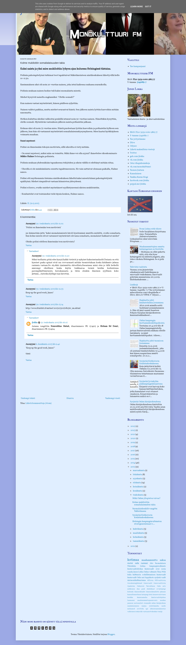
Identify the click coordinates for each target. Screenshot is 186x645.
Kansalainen (135, 173)
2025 (133, 426)
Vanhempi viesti (112, 398)
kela (150, 594)
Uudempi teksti (28, 398)
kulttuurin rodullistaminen (144, 575)
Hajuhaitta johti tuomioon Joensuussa (151, 342)
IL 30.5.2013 (33, 203)
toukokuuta (138, 495)
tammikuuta (139, 541)
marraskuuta (139, 470)
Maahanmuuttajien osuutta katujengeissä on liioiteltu (151, 248)
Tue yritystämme (137, 139)
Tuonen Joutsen (137, 170)
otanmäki (147, 603)
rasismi (144, 563)
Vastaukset (34, 251)
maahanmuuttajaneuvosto (147, 600)
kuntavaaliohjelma (158, 597)
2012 (133, 546)
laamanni (131, 600)
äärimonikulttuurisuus (136, 580)
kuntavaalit (161, 575)
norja (163, 569)
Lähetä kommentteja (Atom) (38, 403)
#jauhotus (131, 586)
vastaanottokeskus (150, 612)
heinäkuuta (138, 486)
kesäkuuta (138, 491)
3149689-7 (141, 82)
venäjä (160, 612)
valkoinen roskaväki (135, 612)
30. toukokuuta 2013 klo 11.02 (49, 223)
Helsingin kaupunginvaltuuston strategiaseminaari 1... (147, 522)
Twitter (133, 153)
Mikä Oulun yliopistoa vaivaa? (146, 498)
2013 (133, 467)
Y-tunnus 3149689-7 (139, 135)
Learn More (136, 6)
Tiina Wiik (161, 572)
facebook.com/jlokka (139, 180)
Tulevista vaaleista (138, 267)
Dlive (132, 142)
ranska (130, 572)
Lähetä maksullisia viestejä (142, 149)
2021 (133, 434)
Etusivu (70, 398)
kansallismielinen (134, 594)
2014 (133, 462)
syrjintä (157, 577)
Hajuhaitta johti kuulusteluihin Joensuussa (151, 301)
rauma (144, 606)
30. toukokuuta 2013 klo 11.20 (55, 256)
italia (129, 575)
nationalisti (138, 603)
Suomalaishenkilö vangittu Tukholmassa (144, 510)
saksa (163, 560)
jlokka (34, 322)
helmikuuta (138, 537)
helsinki (130, 592)
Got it (148, 6)
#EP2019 (150, 580)
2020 (133, 438)
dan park (141, 589)
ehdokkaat (151, 589)
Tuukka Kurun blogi (139, 177)
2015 (133, 458)
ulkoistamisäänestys (158, 609)
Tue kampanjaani (138, 66)
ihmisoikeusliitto (152, 592)
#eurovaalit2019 (160, 583)
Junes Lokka (138, 572)
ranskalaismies (133, 606)
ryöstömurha (154, 606)
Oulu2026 (140, 586)
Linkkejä (134, 284)
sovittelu (140, 609)
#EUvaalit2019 (160, 580)
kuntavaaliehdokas (135, 569)
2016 (133, 454)
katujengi (145, 594)
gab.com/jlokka (137, 156)
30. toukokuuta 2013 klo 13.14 (49, 304)
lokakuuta (137, 474)
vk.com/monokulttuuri (140, 166)
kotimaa (133, 560)
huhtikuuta (138, 529)
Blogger (111, 634)
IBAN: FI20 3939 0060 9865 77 (143, 132)
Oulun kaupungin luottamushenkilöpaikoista (151, 321)
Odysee (133, 146)
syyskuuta (138, 478)
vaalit (163, 577)
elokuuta (137, 482)
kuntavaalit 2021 (152, 569)
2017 (133, 450)
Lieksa (142, 566)
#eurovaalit (148, 583)
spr (147, 609)
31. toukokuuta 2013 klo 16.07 (54, 322)
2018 (133, 446)
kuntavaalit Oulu (134, 577)
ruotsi (130, 563)
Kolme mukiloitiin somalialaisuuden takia (143, 503)
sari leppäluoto (147, 577)
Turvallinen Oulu (153, 586)
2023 (133, 430)
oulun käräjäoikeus (159, 603)
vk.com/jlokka (136, 160)
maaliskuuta (139, 533)
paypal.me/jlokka (138, 184)
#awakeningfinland (134, 583)
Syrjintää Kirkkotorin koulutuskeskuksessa (149, 362)
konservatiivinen (159, 594)
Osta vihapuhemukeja (140, 163)
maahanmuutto (150, 560)
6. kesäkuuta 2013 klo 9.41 (48, 344)
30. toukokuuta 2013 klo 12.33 (49, 289)
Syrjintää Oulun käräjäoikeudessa (145, 401)
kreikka (130, 597)
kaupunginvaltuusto (157, 566)
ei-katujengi (161, 589)
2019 (133, 442)
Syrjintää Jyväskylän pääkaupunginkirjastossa (151, 382)
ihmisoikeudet (139, 592)
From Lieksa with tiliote (150, 229)
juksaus (163, 592)
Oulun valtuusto (150, 572)
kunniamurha (142, 597)
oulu (137, 563)
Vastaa (29, 245)
